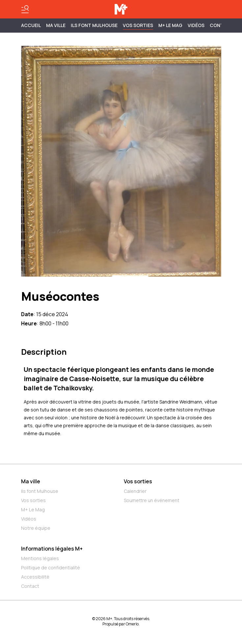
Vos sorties (138, 25)
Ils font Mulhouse (39, 491)
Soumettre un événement (151, 500)
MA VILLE (56, 25)
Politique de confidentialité (50, 567)
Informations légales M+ (52, 548)
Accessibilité (35, 577)
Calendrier (135, 491)
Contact (30, 586)
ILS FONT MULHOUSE (94, 25)
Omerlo (132, 624)
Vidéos (196, 25)
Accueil (31, 25)
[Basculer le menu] (25, 9)
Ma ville (30, 481)
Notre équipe (35, 528)
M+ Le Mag (170, 25)
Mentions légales (40, 558)
